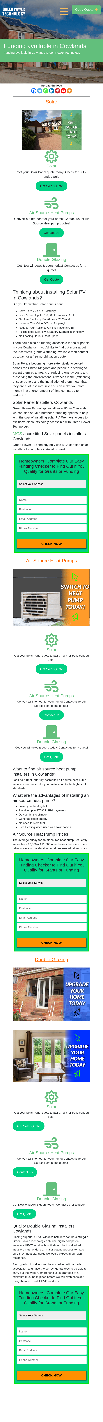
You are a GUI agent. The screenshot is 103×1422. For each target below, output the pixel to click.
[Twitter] (39, 90)
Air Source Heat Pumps (51, 212)
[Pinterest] (57, 90)
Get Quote (51, 279)
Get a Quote (86, 9)
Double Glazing (51, 259)
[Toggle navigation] (65, 9)
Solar (51, 166)
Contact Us (51, 232)
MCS (17, 433)
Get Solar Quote (51, 186)
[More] (69, 90)
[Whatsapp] (45, 90)
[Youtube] (63, 90)
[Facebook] (33, 90)
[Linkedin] (51, 90)
